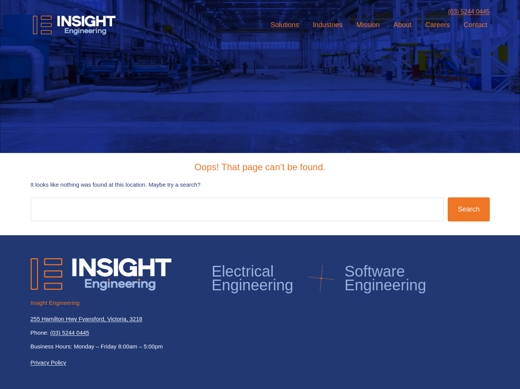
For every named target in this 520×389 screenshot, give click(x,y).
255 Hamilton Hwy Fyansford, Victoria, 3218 (86, 319)
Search (468, 209)
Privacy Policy (48, 362)
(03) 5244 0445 (469, 11)
